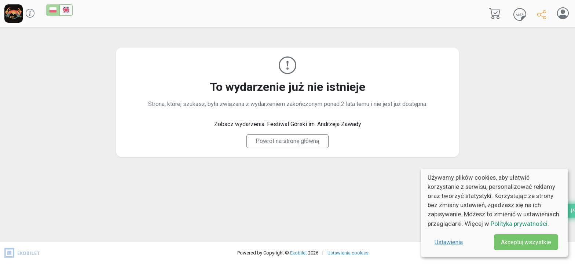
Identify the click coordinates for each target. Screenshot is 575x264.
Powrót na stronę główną (287, 141)
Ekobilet (298, 253)
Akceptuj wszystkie (526, 242)
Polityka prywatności (519, 223)
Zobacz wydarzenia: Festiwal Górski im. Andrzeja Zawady (287, 124)
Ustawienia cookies (348, 253)
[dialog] (494, 213)
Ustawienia (449, 242)
